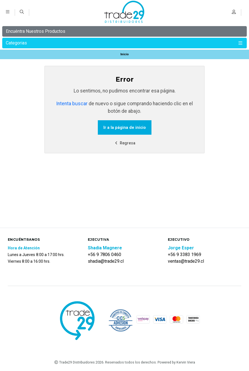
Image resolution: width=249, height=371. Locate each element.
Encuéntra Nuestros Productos (35, 31)
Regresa (124, 143)
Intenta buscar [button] (72, 103)
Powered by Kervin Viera (176, 362)
